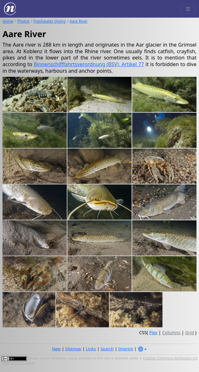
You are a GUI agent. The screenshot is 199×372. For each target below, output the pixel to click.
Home (8, 21)
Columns (171, 332)
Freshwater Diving (49, 21)
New (56, 349)
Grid (189, 332)
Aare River (79, 21)
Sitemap (73, 349)
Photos (23, 21)
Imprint (125, 349)
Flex (153, 332)
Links (91, 349)
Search (107, 349)
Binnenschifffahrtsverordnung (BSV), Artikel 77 (89, 64)
